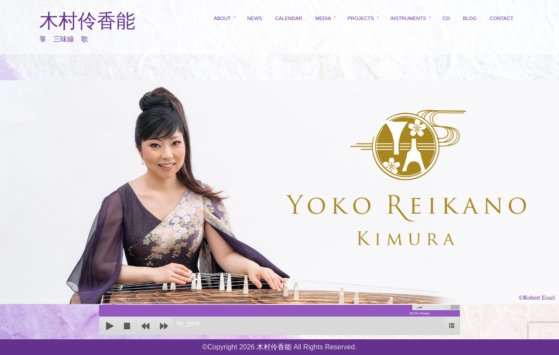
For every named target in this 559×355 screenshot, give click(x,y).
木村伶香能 (87, 21)
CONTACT (501, 18)
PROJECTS (360, 18)
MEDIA (323, 18)
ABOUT (222, 18)
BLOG (470, 18)
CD (445, 18)
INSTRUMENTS (408, 18)
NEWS (254, 18)
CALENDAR (288, 18)
